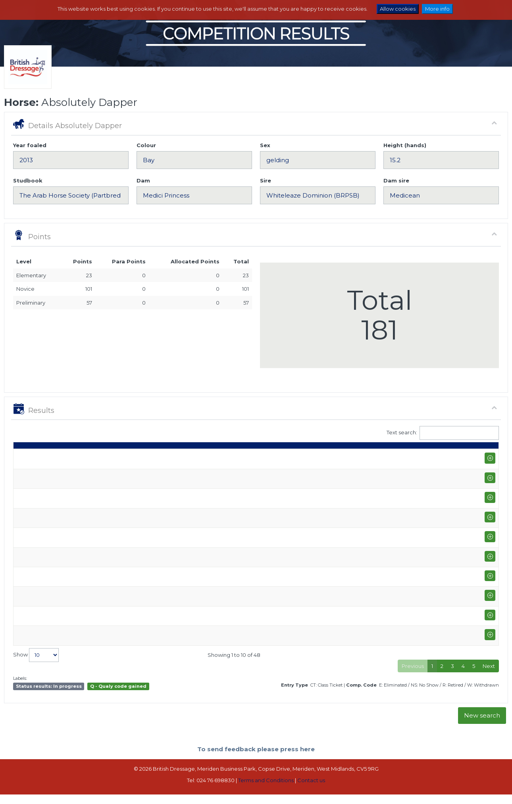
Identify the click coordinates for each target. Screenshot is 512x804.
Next (489, 676)
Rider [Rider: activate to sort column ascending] (228, 456)
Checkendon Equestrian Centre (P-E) (99, 523)
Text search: (443, 433)
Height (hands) (404, 145)
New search (482, 725)
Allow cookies (398, 9)
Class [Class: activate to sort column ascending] (267, 456)
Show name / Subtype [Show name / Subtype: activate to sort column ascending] (83, 456)
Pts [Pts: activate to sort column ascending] (413, 456)
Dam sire (396, 180)
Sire (265, 180)
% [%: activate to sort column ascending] (359, 456)
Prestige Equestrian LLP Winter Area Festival (109, 471)
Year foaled (29, 145)
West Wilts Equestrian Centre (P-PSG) (100, 555)
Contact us (311, 790)
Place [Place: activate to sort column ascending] (386, 456)
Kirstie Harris (236, 475)
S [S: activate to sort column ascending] (310, 456)
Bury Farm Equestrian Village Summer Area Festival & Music (128, 612)
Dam (143, 180)
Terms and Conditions (266, 790)
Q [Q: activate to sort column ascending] (291, 456)
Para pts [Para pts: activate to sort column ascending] (438, 453)
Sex (265, 145)
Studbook (27, 180)
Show (36, 665)
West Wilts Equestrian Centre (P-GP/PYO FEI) (109, 492)
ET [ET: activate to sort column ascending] (462, 456)
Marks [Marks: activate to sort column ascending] (334, 456)
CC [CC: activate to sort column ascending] (484, 456)
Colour (146, 145)
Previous (413, 676)
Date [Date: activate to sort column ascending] (24, 456)
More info (437, 9)
